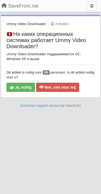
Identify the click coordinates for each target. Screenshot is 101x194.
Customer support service (40, 105)
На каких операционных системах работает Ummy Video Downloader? (46, 40)
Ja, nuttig (21, 87)
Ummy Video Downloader (26, 24)
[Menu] (92, 6)
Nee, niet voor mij (58, 87)
